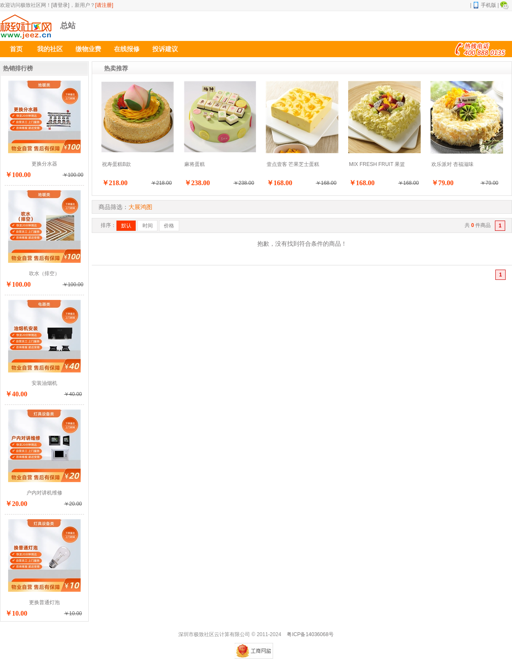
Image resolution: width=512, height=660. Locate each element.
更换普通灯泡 (44, 602)
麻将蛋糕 (194, 164)
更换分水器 (44, 164)
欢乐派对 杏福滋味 (452, 164)
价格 (169, 226)
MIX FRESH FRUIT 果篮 (377, 164)
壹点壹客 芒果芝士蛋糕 (293, 164)
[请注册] (104, 5)
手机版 (484, 5)
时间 (148, 226)
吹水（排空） (44, 273)
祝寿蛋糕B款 (116, 164)
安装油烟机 (44, 383)
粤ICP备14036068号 (310, 634)
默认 (126, 226)
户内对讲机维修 (44, 493)
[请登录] (60, 5)
